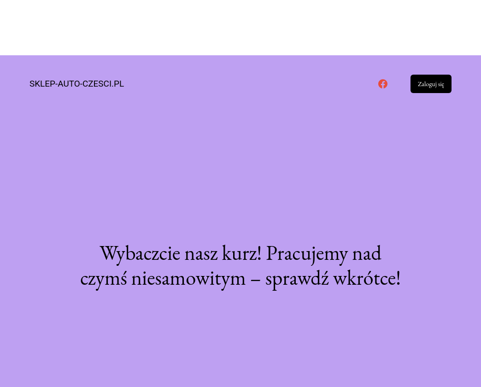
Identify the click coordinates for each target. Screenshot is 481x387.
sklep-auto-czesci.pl (76, 83)
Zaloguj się (431, 84)
